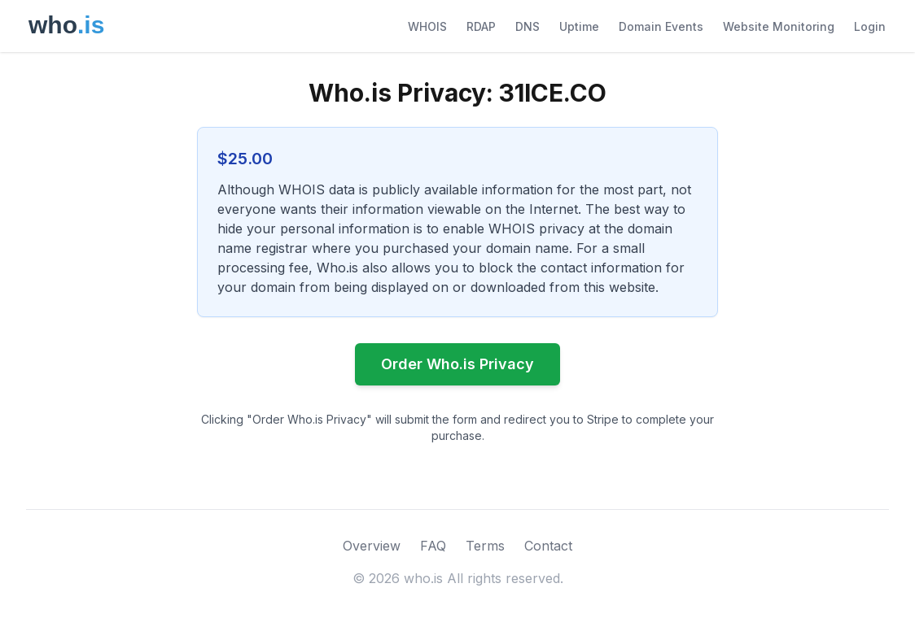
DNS (527, 26)
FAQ (433, 546)
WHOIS (427, 26)
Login (870, 26)
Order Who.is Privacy (457, 363)
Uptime (579, 26)
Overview (372, 546)
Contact (548, 546)
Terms (485, 546)
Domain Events (661, 26)
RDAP (481, 26)
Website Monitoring (778, 26)
